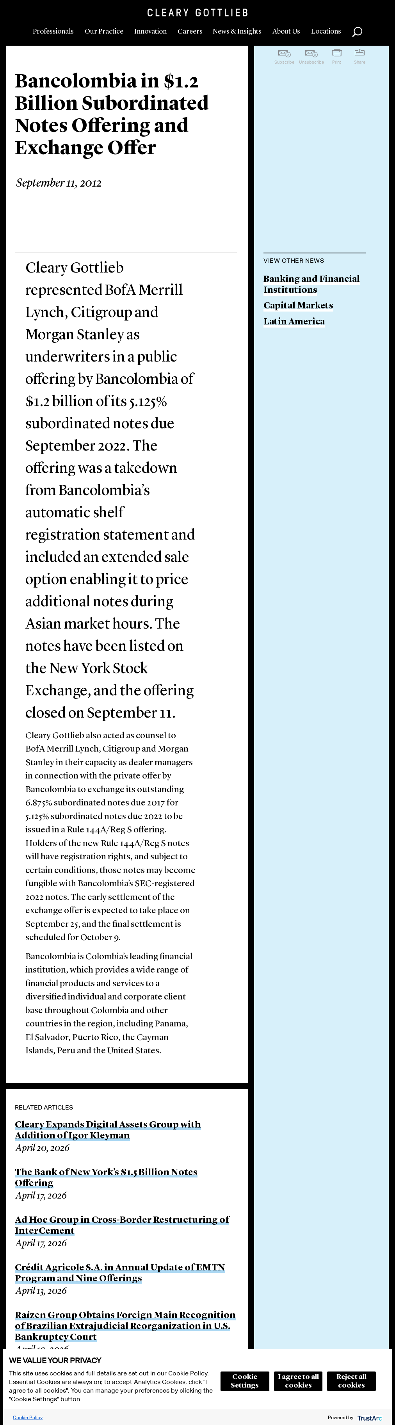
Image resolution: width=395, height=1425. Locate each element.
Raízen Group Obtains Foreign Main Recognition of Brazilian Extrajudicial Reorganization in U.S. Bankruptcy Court (125, 1326)
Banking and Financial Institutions (311, 285)
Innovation (150, 31)
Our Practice (104, 31)
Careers (190, 31)
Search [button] (357, 32)
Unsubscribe (311, 62)
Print (336, 62)
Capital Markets (298, 306)
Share (359, 62)
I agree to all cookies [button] (298, 1381)
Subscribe (284, 62)
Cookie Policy (28, 1417)
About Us (286, 31)
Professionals (53, 31)
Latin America (294, 322)
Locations (326, 31)
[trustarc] (369, 1417)
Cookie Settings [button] (245, 1381)
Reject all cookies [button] (351, 1381)
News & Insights (237, 31)
